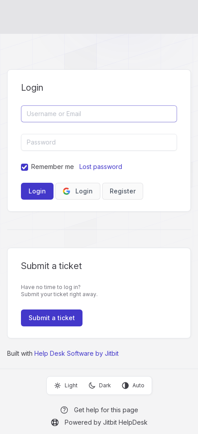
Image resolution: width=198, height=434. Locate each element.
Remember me (52, 166)
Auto (133, 385)
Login (78, 191)
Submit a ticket (52, 317)
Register (123, 191)
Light (66, 385)
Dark (99, 385)
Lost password (100, 166)
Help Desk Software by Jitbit (76, 353)
